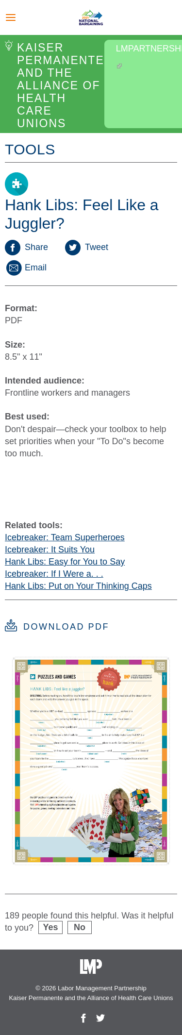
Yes (50, 927)
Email (26, 267)
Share (26, 247)
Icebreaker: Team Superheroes (65, 537)
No (79, 927)
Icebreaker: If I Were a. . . (54, 574)
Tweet (86, 247)
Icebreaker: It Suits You (50, 549)
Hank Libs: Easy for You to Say (65, 562)
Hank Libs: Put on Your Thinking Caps (78, 586)
